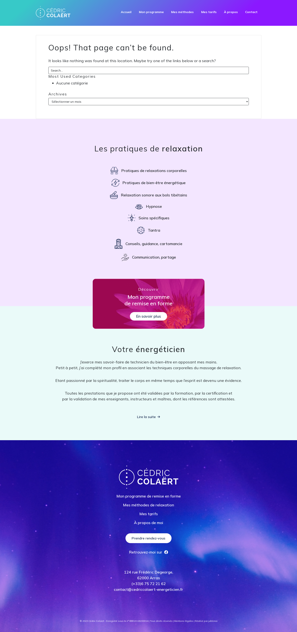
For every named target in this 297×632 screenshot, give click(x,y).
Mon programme (151, 12)
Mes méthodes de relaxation (148, 505)
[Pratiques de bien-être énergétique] (149, 183)
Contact (251, 12)
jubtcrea (212, 620)
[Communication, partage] (148, 257)
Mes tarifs (209, 12)
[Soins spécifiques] (148, 218)
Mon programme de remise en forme (148, 496)
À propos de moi (148, 522)
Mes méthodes (182, 12)
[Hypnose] (148, 206)
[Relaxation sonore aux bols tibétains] (148, 195)
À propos (231, 12)
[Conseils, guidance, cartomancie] (148, 244)
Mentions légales (183, 620)
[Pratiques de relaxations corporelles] (148, 170)
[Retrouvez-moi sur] (148, 552)
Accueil (126, 12)
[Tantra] (148, 230)
